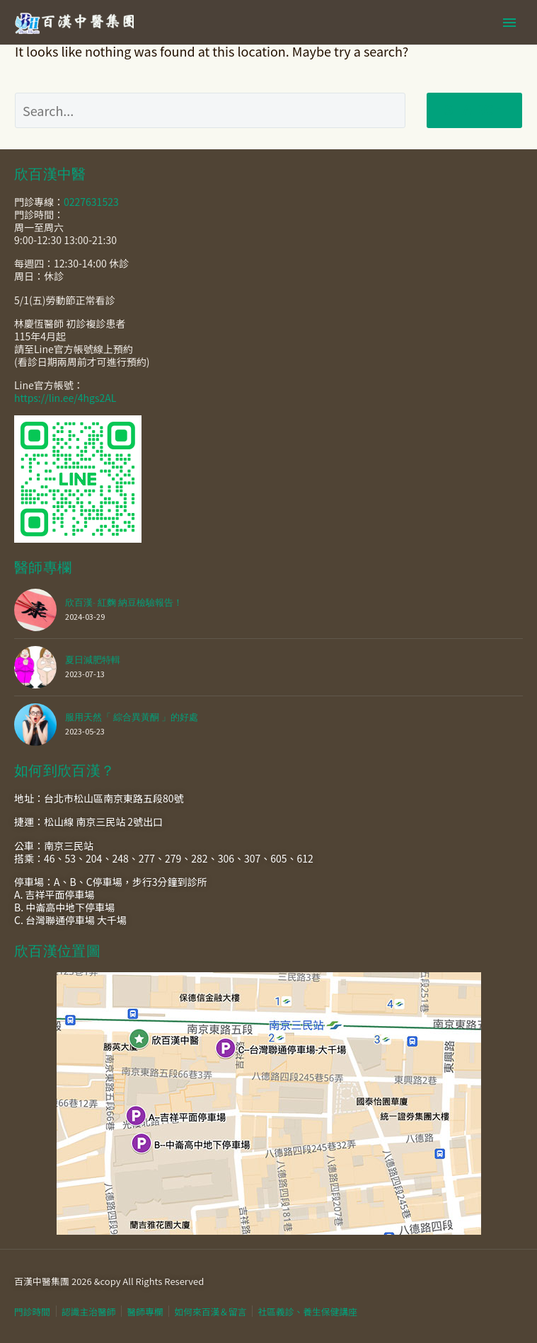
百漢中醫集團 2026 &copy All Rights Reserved (109, 1281)
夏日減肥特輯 (92, 660)
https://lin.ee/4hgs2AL (65, 398)
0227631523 (91, 202)
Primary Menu (509, 22)
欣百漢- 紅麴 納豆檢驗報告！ (124, 602)
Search (474, 110)
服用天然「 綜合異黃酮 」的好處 (131, 717)
